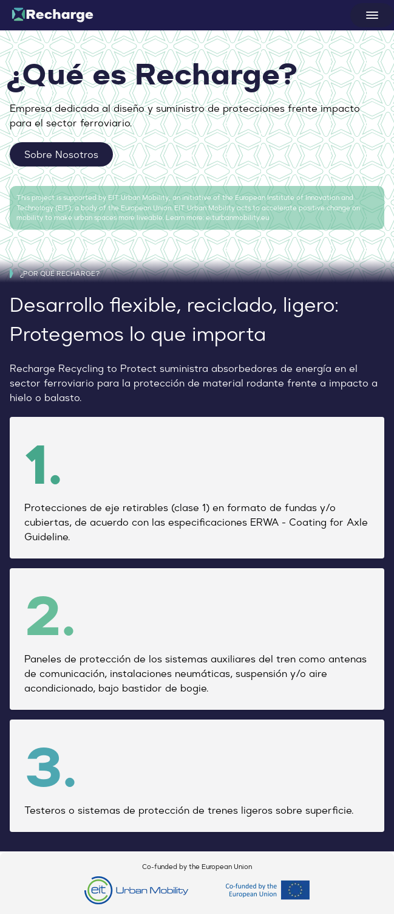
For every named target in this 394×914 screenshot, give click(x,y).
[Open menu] (372, 15)
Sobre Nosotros (61, 154)
